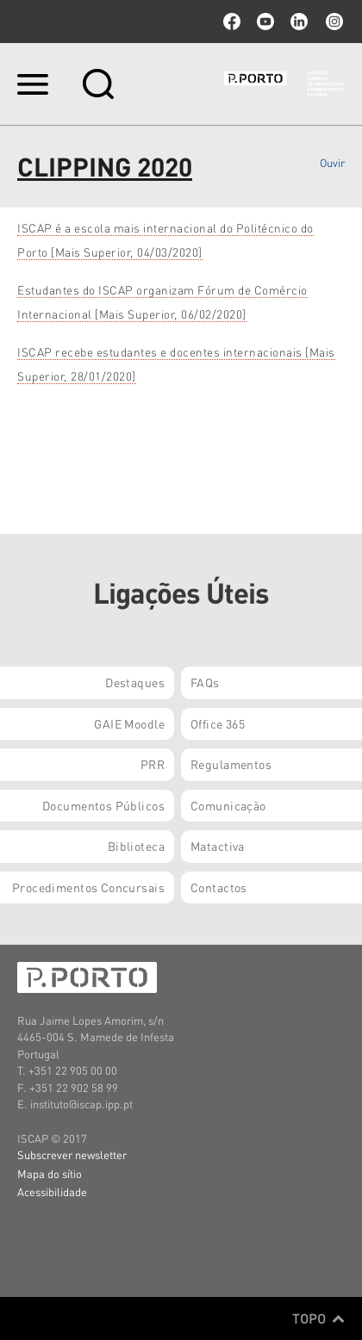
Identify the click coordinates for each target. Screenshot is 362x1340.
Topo (318, 1318)
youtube (265, 21)
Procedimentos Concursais (88, 887)
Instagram (332, 21)
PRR (152, 764)
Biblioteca (136, 845)
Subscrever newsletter (72, 1154)
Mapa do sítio (49, 1173)
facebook (231, 21)
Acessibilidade (52, 1191)
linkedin (299, 21)
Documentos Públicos (103, 805)
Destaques (135, 682)
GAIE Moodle (129, 723)
